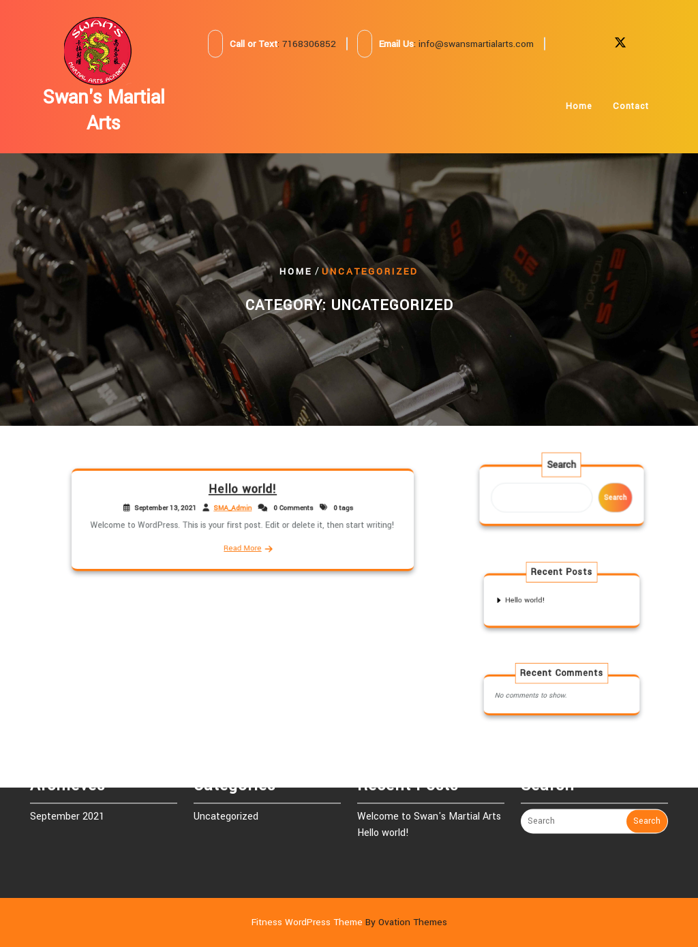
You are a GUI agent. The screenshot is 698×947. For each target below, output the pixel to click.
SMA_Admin (233, 510)
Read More (242, 544)
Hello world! (243, 493)
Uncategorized (226, 803)
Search (562, 469)
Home (579, 112)
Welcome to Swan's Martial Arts (429, 803)
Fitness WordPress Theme (349, 922)
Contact (631, 112)
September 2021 (67, 803)
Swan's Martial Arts (104, 110)
